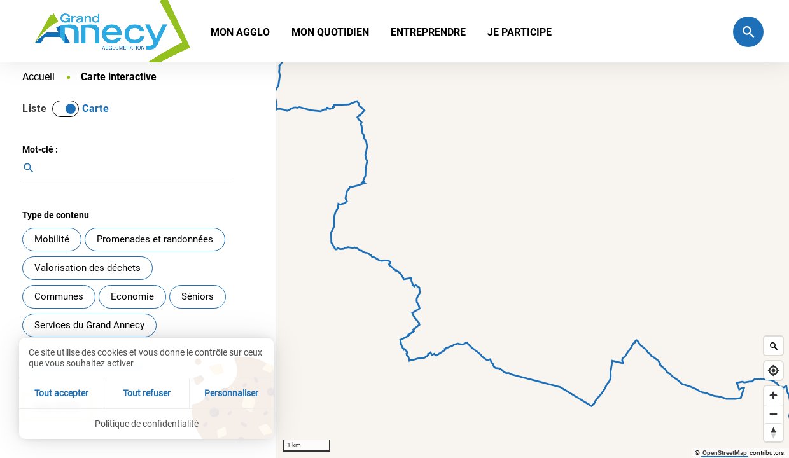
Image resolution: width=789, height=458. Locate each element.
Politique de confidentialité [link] (147, 424)
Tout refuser (147, 393)
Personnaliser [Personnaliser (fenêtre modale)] (231, 393)
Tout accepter (61, 393)
